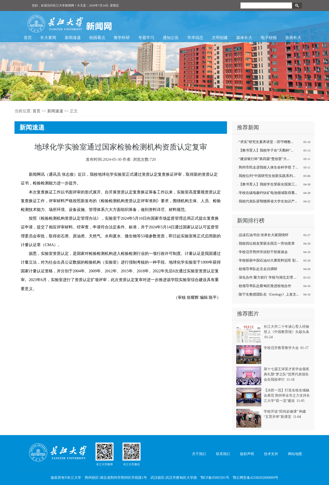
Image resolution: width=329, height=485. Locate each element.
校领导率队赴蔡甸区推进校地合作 (265, 286)
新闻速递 (73, 37)
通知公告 (171, 37)
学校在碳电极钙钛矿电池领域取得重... (268, 193)
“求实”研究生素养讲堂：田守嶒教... (266, 142)
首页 (28, 37)
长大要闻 (48, 37)
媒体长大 (244, 37)
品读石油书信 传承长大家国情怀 (264, 235)
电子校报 (269, 37)
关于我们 (199, 454)
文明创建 (220, 37)
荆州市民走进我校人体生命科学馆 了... (268, 167)
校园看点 (97, 37)
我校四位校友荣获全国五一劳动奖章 (267, 243)
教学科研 (122, 37)
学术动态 (195, 37)
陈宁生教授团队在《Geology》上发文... (269, 294)
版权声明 (247, 454)
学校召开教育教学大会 (281, 348)
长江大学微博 (105, 454)
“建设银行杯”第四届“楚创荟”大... (264, 159)
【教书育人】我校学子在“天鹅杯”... (266, 150)
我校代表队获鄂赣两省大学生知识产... (268, 201)
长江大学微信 (131, 454)
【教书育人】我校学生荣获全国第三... (268, 184)
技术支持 (271, 454)
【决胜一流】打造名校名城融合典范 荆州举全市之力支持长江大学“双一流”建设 (287, 395)
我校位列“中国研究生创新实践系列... (267, 176)
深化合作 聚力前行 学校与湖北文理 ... (267, 277)
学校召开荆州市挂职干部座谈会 (263, 252)
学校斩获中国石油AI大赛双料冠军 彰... (268, 260)
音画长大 (293, 37)
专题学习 (146, 37)
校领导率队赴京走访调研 (258, 269)
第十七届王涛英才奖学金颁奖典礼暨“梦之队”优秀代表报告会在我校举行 (286, 374)
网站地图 (295, 454)
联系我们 (223, 454)
